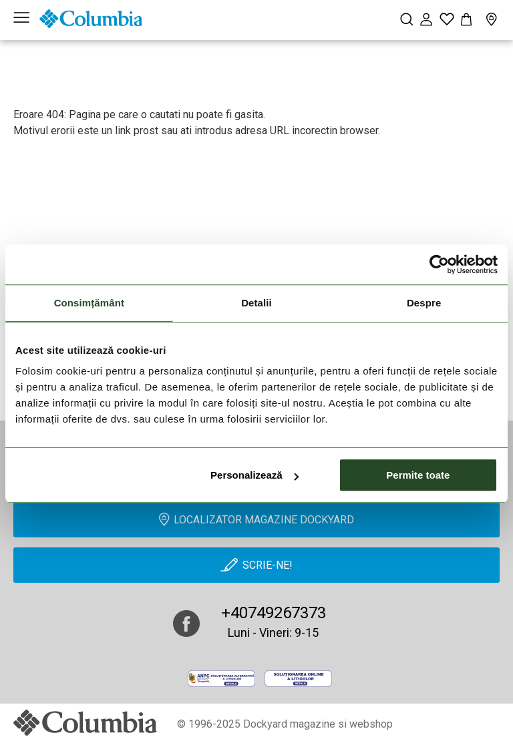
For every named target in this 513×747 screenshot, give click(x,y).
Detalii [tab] (256, 302)
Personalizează (254, 475)
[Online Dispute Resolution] (298, 678)
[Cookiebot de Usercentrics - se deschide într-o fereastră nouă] (439, 264)
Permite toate (418, 475)
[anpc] (221, 678)
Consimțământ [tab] (89, 302)
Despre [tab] (424, 302)
